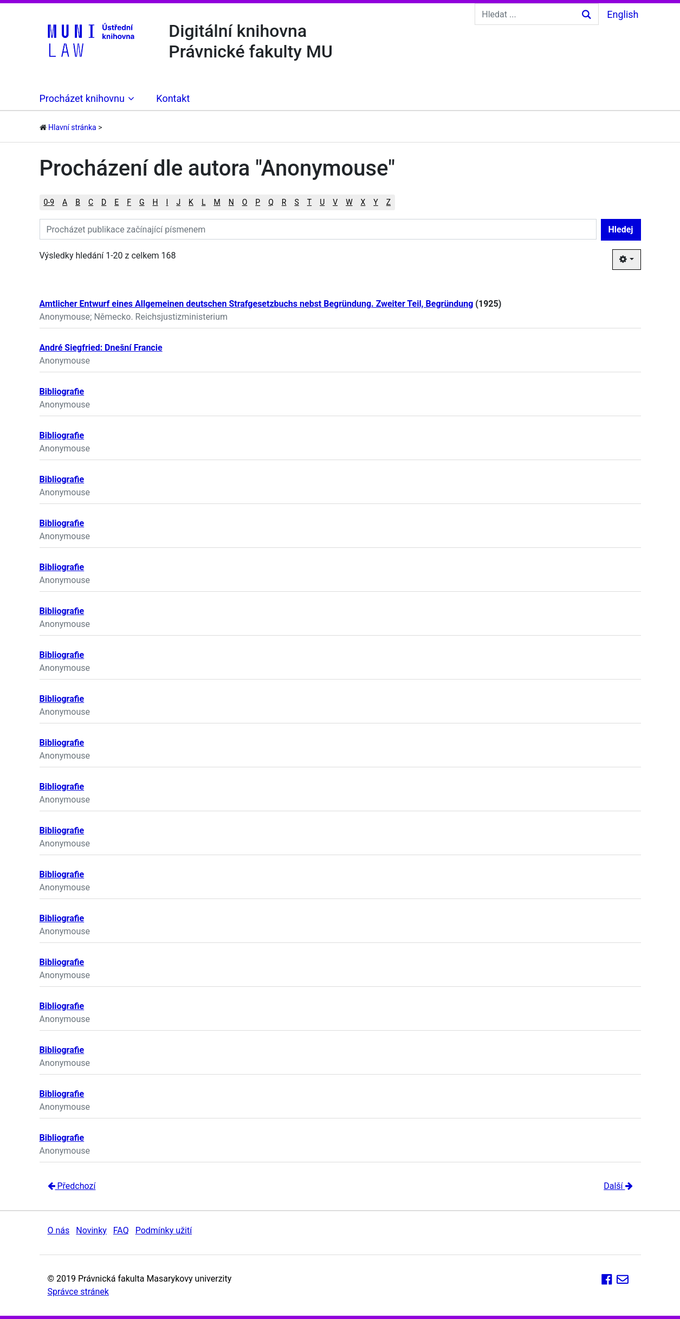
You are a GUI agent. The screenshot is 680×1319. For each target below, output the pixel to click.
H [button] (155, 202)
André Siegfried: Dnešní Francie (101, 347)
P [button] (257, 202)
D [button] (103, 202)
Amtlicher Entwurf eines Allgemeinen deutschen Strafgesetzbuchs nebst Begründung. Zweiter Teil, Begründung (257, 304)
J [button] (178, 202)
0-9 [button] (49, 202)
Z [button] (388, 202)
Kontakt (173, 98)
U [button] (322, 202)
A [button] (64, 202)
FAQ (121, 1230)
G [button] (142, 202)
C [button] (90, 202)
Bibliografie (62, 391)
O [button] (245, 202)
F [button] (129, 202)
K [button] (191, 202)
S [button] (296, 202)
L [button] (204, 202)
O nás (59, 1230)
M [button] (216, 202)
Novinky (91, 1230)
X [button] (363, 202)
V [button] (335, 202)
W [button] (349, 202)
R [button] (284, 202)
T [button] (309, 202)
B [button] (77, 202)
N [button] (231, 202)
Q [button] (271, 202)
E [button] (116, 202)
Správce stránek (78, 1291)
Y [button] (375, 202)
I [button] (167, 202)
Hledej (620, 229)
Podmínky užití (163, 1230)
